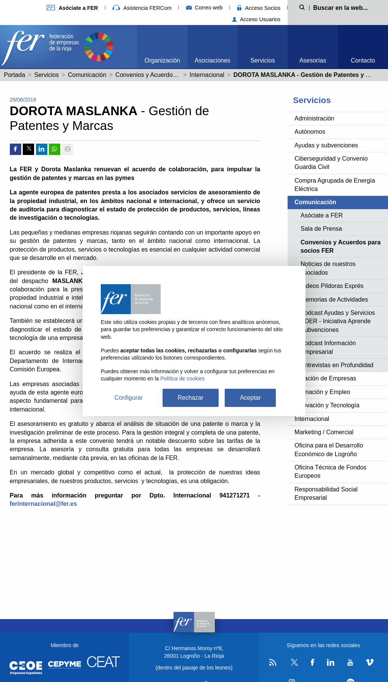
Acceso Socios (258, 8)
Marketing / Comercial (324, 432)
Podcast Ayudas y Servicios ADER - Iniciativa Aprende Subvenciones (337, 321)
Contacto (363, 60)
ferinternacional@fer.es (43, 504)
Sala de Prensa (321, 228)
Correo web (204, 8)
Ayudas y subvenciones (326, 145)
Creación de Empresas (325, 378)
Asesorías (312, 60)
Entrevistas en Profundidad (336, 365)
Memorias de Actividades (334, 299)
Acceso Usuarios (256, 19)
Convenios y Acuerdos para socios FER (169, 75)
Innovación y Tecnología (326, 405)
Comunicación (87, 75)
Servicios (262, 60)
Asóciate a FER (321, 215)
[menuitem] (162, 47)
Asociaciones (212, 60)
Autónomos (309, 131)
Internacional (206, 75)
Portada (14, 75)
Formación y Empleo (322, 392)
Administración (314, 118)
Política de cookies (182, 378)
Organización (162, 60)
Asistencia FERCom (142, 8)
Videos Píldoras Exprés (331, 286)
